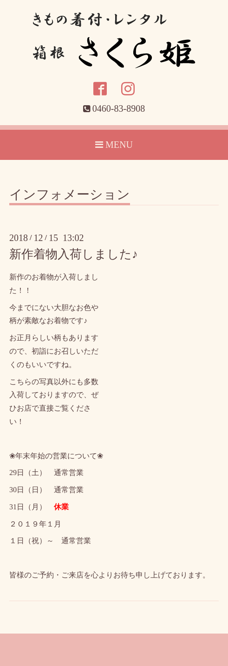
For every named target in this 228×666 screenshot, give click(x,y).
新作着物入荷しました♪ (73, 254)
